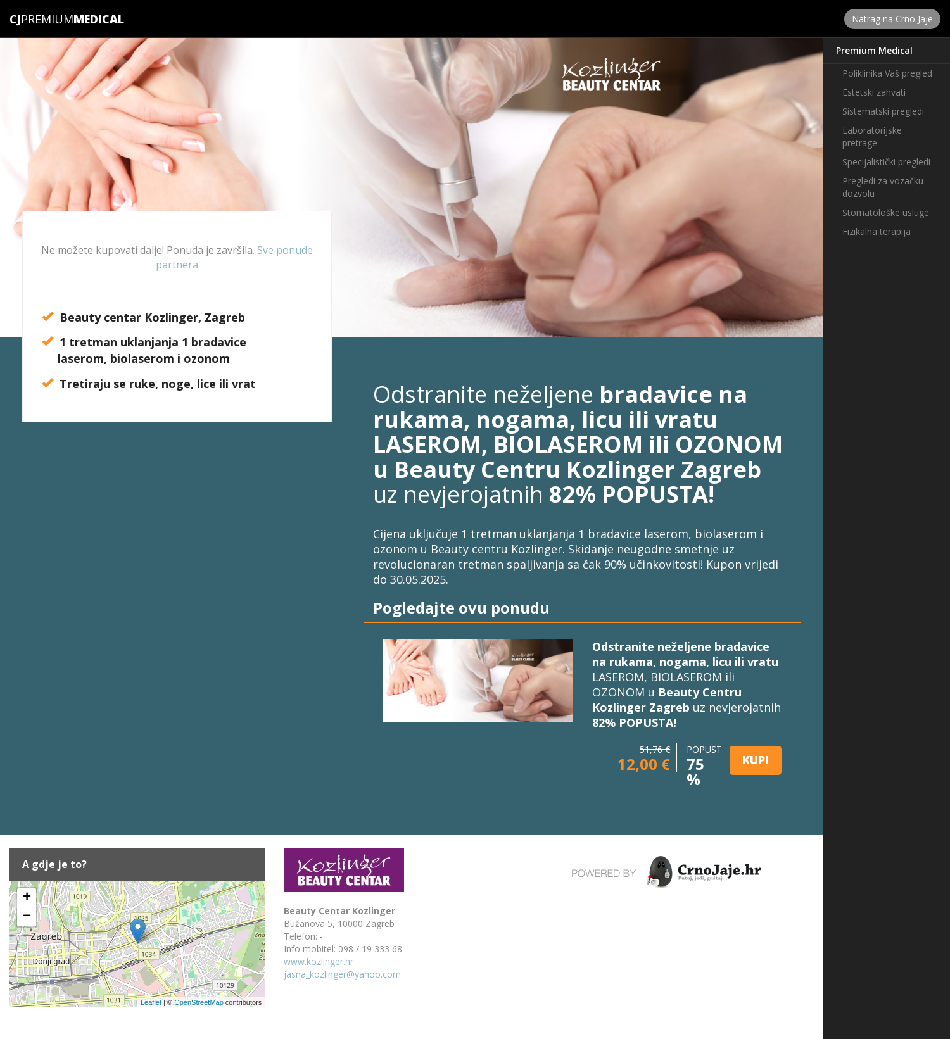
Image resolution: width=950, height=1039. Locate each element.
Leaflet (151, 1002)
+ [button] (27, 897)
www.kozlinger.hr (318, 961)
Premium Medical (874, 50)
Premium (41, 19)
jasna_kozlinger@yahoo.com (342, 974)
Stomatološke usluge (885, 212)
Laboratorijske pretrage (872, 136)
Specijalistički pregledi (886, 162)
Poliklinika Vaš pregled (887, 73)
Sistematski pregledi (883, 111)
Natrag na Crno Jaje (892, 19)
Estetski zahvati (874, 92)
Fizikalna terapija (876, 231)
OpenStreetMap (199, 1002)
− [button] (27, 916)
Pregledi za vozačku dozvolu (882, 187)
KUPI (755, 759)
